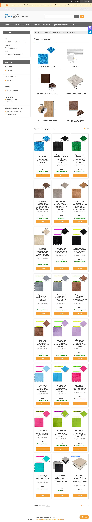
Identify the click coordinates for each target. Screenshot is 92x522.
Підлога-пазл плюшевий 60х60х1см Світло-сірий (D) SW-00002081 (61, 298)
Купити (43, 175)
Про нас (37, 25)
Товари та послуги (22, 25)
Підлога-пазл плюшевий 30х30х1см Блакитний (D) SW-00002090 (42, 388)
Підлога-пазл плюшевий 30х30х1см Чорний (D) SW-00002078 (61, 250)
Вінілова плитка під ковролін (47, 93)
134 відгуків (76, 1)
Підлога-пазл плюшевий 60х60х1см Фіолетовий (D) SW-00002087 (80, 343)
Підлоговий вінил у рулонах (47, 120)
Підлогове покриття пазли (47, 66)
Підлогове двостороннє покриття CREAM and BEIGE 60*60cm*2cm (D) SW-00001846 (80, 479)
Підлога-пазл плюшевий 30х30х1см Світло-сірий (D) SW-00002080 (42, 298)
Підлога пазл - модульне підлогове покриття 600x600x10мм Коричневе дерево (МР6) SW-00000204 (42, 205)
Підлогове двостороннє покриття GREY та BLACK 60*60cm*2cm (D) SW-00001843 (61, 478)
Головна (8, 25)
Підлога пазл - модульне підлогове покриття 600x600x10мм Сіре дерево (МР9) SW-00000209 (61, 205)
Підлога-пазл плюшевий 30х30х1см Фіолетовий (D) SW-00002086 (61, 343)
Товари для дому (55, 32)
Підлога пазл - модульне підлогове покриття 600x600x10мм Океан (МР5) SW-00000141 (42, 158)
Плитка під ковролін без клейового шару (75, 121)
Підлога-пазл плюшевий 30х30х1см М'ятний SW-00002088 (42, 478)
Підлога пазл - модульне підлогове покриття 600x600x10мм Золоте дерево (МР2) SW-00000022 (80, 205)
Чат (84, 517)
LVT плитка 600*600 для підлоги (75, 93)
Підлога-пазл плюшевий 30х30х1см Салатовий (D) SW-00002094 (61, 433)
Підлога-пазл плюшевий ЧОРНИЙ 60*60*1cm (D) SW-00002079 (80, 250)
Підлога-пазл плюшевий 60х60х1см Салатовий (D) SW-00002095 (79, 433)
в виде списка (88, 129)
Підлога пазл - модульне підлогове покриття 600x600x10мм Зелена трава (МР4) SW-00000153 (80, 158)
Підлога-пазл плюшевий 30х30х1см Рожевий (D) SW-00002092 (80, 387)
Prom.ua (55, 517)
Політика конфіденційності (56, 519)
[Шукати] (76, 16)
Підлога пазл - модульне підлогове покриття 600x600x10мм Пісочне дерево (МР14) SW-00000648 (42, 251)
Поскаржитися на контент (42, 519)
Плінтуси (75, 66)
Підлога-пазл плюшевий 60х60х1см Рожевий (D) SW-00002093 (42, 433)
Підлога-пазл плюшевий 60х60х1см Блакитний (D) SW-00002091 (61, 388)
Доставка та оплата (61, 25)
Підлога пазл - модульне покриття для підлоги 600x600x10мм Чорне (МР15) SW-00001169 (61, 158)
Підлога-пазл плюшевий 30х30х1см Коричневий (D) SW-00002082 (80, 298)
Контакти (46, 25)
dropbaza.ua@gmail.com (14, 111)
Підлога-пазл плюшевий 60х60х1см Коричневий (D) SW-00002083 (42, 343)
